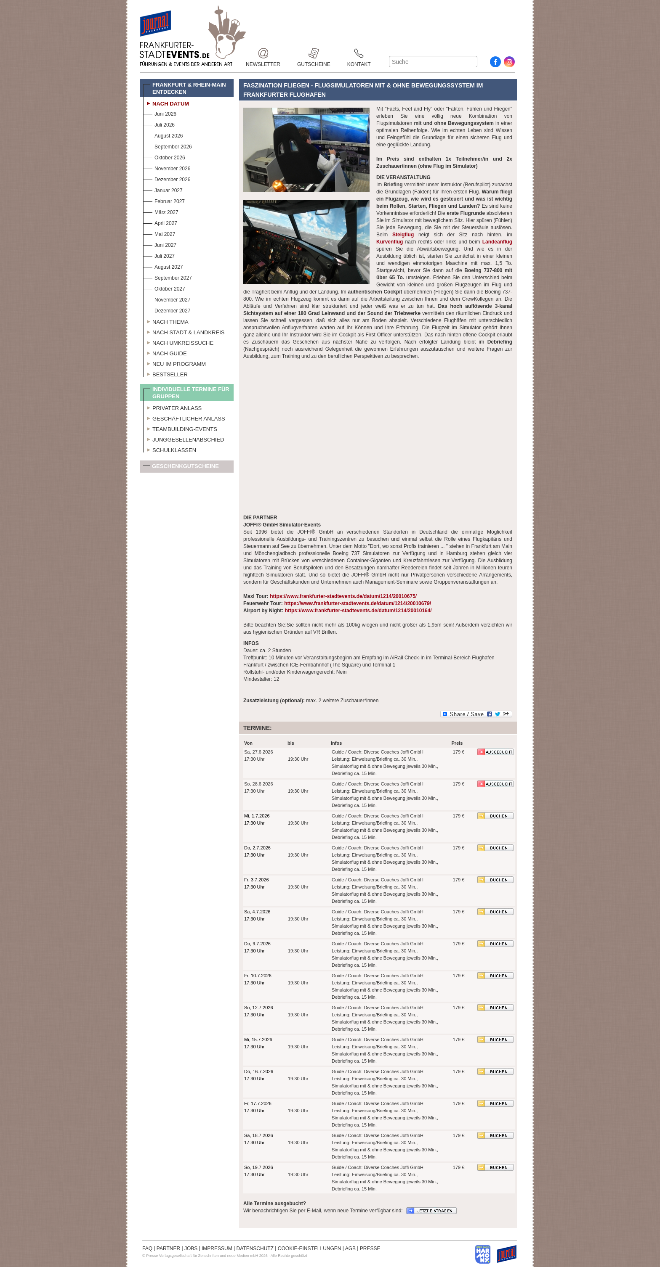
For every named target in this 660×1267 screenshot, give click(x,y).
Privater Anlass (172, 407)
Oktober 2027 (164, 288)
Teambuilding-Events (180, 428)
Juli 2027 (159, 255)
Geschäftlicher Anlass (184, 417)
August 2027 (163, 266)
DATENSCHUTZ (255, 1248)
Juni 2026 (159, 113)
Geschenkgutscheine (181, 468)
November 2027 (166, 299)
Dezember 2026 (166, 179)
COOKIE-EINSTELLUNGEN (309, 1248)
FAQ (147, 1248)
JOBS (190, 1248)
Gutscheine (313, 53)
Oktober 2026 (164, 157)
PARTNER (168, 1248)
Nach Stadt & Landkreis (183, 331)
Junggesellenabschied (183, 438)
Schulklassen (169, 449)
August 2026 (163, 135)
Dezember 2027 (166, 310)
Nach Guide (165, 352)
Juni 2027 (159, 244)
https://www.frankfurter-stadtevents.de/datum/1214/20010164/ (358, 611)
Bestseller (165, 373)
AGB (350, 1248)
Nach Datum (166, 102)
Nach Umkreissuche (178, 342)
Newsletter (263, 53)
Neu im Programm (174, 363)
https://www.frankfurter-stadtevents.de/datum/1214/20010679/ (357, 603)
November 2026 (166, 168)
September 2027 (167, 277)
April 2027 (160, 222)
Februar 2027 (164, 200)
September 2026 (167, 146)
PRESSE (370, 1248)
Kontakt (359, 53)
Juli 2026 (159, 124)
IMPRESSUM (217, 1248)
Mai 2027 (159, 233)
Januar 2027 (163, 189)
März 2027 (160, 211)
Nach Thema (166, 321)
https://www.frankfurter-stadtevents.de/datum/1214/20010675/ (343, 596)
